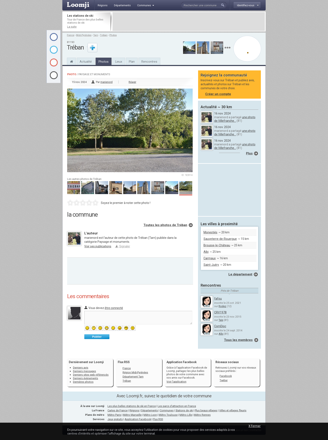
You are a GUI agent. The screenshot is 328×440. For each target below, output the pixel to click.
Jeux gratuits (115, 419)
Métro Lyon (150, 414)
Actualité (86, 62)
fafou (218, 298)
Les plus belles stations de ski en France (132, 406)
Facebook (226, 376)
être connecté (114, 308)
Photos (113, 35)
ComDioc (220, 326)
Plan (132, 62)
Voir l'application (176, 381)
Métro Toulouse (168, 414)
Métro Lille (185, 414)
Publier (96, 336)
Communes (167, 410)
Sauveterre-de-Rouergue (220, 238)
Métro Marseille (132, 414)
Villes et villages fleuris (232, 410)
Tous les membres (238, 340)
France (70, 35)
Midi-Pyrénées (83, 35)
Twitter (224, 380)
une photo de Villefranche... (234, 119)
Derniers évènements (85, 378)
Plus (249, 153)
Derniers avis (80, 367)
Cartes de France (118, 410)
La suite (72, 26)
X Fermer (255, 426)
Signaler (124, 246)
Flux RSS (124, 362)
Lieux (118, 62)
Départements (149, 410)
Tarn (95, 35)
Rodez (222, 306)
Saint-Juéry (211, 264)
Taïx (221, 320)
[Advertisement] (189, 21)
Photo (71, 74)
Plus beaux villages (206, 410)
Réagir (132, 82)
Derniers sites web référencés (91, 374)
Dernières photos (83, 381)
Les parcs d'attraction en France (177, 406)
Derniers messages (84, 371)
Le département (240, 274)
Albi (206, 251)
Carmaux (210, 258)
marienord (106, 82)
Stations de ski (184, 410)
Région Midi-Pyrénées (135, 372)
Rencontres (149, 62)
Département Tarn (133, 376)
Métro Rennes (202, 414)
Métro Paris (114, 414)
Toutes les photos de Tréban (165, 225)
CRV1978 (220, 312)
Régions (134, 410)
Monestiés (210, 232)
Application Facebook (138, 419)
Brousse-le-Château (217, 245)
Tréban (104, 35)
